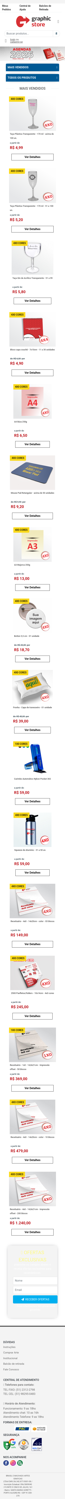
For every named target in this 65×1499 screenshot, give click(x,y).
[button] (5, 54)
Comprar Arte (11, 1352)
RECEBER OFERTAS (37, 1299)
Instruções (9, 1347)
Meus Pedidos (6, 7)
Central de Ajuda (25, 7)
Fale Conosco (11, 1369)
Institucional (10, 1358)
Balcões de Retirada (45, 7)
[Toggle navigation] (7, 21)
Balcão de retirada (13, 1363)
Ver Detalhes (32, 157)
